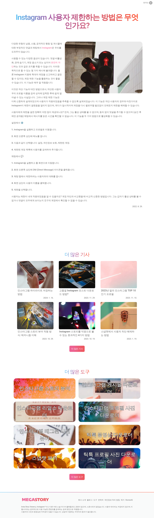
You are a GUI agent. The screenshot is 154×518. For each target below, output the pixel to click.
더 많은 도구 (77, 477)
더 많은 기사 (77, 349)
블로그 (89, 500)
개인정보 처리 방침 (112, 500)
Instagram (47, 47)
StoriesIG (129, 500)
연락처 (100, 500)
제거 (122, 500)
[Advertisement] (77, 230)
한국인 (148, 3)
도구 (95, 500)
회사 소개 (82, 500)
